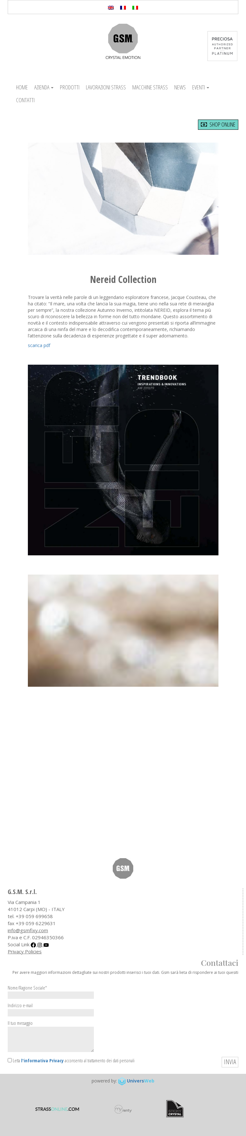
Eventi (200, 87)
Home (22, 87)
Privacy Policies (25, 951)
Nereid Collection (123, 279)
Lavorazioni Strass (106, 87)
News (180, 87)
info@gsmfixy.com (28, 930)
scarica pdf (39, 345)
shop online (218, 124)
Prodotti (69, 87)
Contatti (25, 100)
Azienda (43, 87)
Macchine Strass (150, 87)
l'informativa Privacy (42, 1060)
